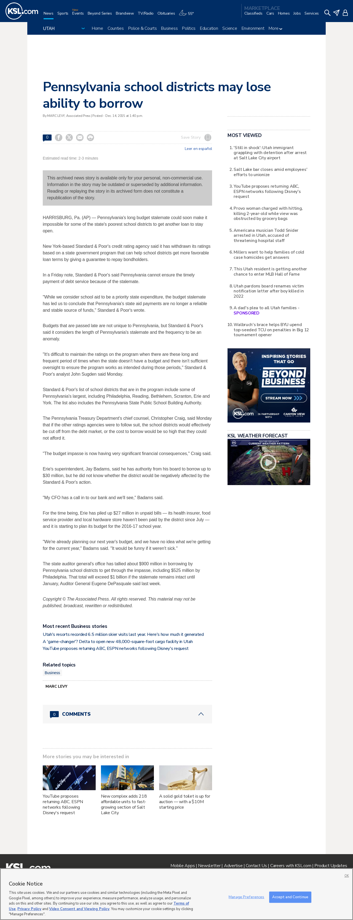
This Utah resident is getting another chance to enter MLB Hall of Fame (270, 271)
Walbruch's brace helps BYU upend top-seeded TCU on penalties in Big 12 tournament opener (271, 330)
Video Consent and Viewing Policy (79, 908)
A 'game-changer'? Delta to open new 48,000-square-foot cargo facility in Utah (117, 642)
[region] (176, 894)
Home (97, 28)
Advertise (233, 866)
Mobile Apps (182, 866)
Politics (189, 28)
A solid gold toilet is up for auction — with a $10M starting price (184, 801)
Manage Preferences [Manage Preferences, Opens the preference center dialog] (246, 896)
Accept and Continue (290, 896)
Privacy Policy (29, 908)
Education (209, 28)
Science (229, 28)
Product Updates (330, 866)
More (275, 28)
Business (169, 28)
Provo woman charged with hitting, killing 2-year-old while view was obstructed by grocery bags (268, 213)
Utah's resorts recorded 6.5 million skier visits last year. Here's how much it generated (123, 634)
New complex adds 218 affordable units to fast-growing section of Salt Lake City (124, 804)
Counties (116, 28)
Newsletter (209, 866)
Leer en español (198, 149)
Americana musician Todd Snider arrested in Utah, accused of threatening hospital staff (266, 235)
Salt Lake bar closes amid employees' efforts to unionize (270, 171)
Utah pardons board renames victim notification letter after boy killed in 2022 (269, 291)
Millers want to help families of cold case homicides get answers (269, 254)
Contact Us (256, 866)
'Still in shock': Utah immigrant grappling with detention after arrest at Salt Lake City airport (270, 153)
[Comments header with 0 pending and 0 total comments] (127, 714)
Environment (253, 28)
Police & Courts (142, 28)
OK (346, 876)
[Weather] (188, 15)
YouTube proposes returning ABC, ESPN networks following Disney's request (116, 648)
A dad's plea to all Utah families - (266, 310)
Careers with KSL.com (290, 866)
